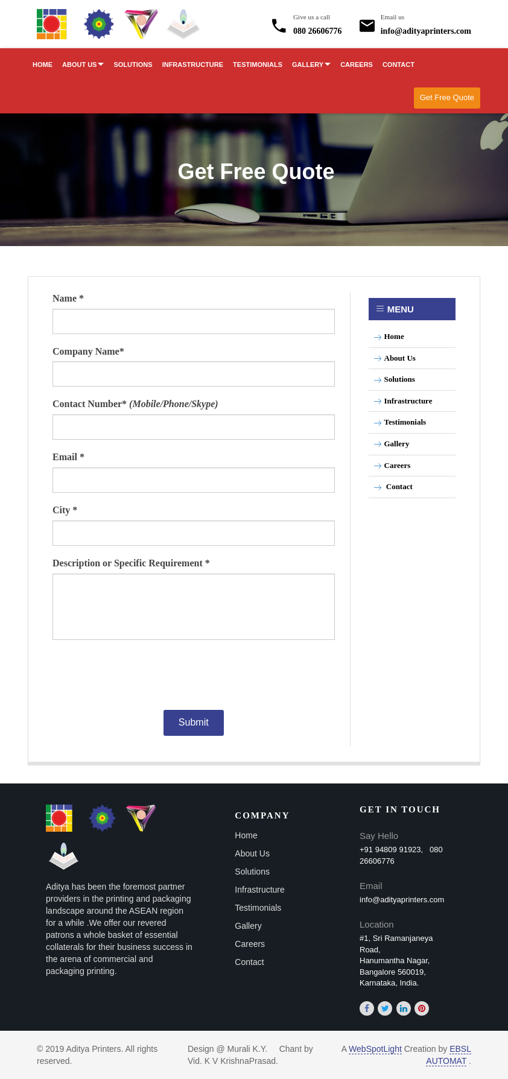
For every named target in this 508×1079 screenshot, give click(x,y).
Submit (194, 722)
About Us (394, 358)
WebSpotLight (375, 1049)
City (64, 510)
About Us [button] (83, 64)
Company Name (88, 351)
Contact (398, 64)
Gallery (391, 444)
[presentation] (190, 674)
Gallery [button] (311, 64)
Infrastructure (192, 64)
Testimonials (257, 64)
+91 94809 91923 (390, 849)
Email (68, 457)
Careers (356, 64)
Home (42, 64)
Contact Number (135, 404)
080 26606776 (317, 23)
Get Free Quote (447, 97)
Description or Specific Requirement (131, 563)
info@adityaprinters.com (426, 23)
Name (68, 298)
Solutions (132, 64)
